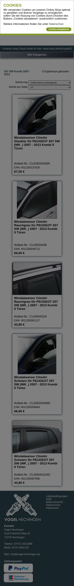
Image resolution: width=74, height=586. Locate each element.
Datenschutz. (56, 24)
